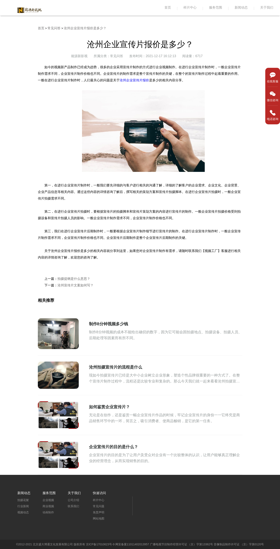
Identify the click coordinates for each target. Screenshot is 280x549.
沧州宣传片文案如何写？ (75, 285)
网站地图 (98, 518)
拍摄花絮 (23, 500)
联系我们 (73, 506)
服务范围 (215, 7)
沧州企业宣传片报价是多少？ (85, 28)
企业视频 (48, 500)
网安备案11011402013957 (132, 544)
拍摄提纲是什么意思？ (73, 278)
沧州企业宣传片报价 (134, 80)
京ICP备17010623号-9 (100, 544)
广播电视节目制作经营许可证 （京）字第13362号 (181, 544)
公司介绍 (73, 500)
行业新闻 (23, 506)
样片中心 (190, 7)
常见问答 (54, 28)
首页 (167, 7)
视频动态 (23, 512)
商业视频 (48, 506)
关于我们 (266, 7)
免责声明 (98, 512)
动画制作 (48, 512)
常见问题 (98, 506)
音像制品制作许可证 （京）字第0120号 (239, 544)
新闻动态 (241, 7)
